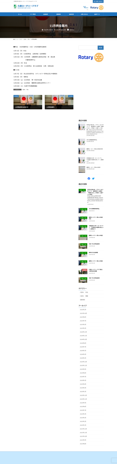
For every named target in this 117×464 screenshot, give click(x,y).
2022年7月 (83, 410)
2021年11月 (83, 432)
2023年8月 (83, 373)
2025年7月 (83, 321)
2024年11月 (83, 335)
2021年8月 (83, 443)
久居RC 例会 (25, 89)
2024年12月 (83, 332)
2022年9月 (83, 403)
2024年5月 (83, 350)
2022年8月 (83, 406)
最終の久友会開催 (93, 252)
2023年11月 (83, 365)
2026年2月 (83, 309)
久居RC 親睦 (84, 296)
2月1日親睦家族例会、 (92, 139)
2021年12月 (83, 429)
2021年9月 (83, 440)
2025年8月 (83, 317)
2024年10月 (83, 339)
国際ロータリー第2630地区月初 (94, 149)
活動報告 (82, 300)
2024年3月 (83, 354)
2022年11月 (83, 399)
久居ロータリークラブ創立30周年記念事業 (95, 270)
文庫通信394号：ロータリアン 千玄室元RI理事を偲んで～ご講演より (94, 159)
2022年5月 (83, 414)
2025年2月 (83, 328)
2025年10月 (83, 313)
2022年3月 (83, 417)
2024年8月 (83, 343)
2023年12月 (83, 362)
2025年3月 (83, 324)
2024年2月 (83, 358)
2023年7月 (83, 376)
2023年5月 (83, 380)
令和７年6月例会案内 (94, 244)
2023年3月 (83, 388)
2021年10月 (83, 436)
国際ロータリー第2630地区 (93, 167)
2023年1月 (83, 391)
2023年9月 (83, 369)
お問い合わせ (98, 1)
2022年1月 (83, 425)
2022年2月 (83, 421)
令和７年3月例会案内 (94, 278)
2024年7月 (83, 347)
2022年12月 (83, 395)
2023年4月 (83, 384)
